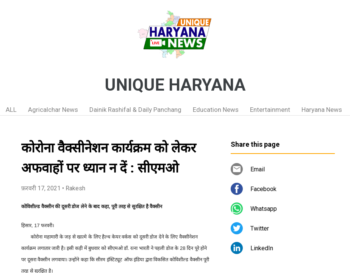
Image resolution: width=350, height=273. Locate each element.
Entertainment (270, 109)
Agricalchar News (53, 109)
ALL (11, 109)
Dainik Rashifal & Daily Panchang (135, 109)
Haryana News (322, 109)
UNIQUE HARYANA (175, 85)
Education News (216, 109)
